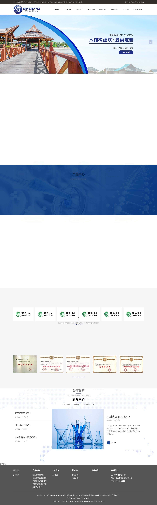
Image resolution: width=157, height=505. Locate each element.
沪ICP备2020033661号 (75, 498)
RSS (138, 2)
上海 (75, 501)
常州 (92, 501)
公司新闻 (75, 475)
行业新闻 (75, 478)
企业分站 (127, 2)
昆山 (71, 501)
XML (142, 2)
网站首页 (57, 9)
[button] (150, 42)
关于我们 (68, 9)
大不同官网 (137, 9)
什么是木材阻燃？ (23, 425)
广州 (99, 501)
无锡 (85, 501)
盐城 (95, 501)
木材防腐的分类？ (23, 413)
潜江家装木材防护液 (39, 484)
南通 (78, 501)
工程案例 (91, 9)
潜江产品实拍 (37, 487)
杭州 (102, 501)
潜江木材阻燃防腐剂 (39, 478)
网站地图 (134, 2)
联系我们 (125, 9)
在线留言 (113, 9)
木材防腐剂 (99, 495)
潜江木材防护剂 (38, 475)
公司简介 (16, 475)
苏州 (82, 501)
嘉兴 (88, 501)
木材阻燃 (106, 495)
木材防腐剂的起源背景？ (26, 437)
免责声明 (87, 498)
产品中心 (79, 9)
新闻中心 (102, 9)
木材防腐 (92, 495)
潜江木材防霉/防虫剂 (40, 481)
